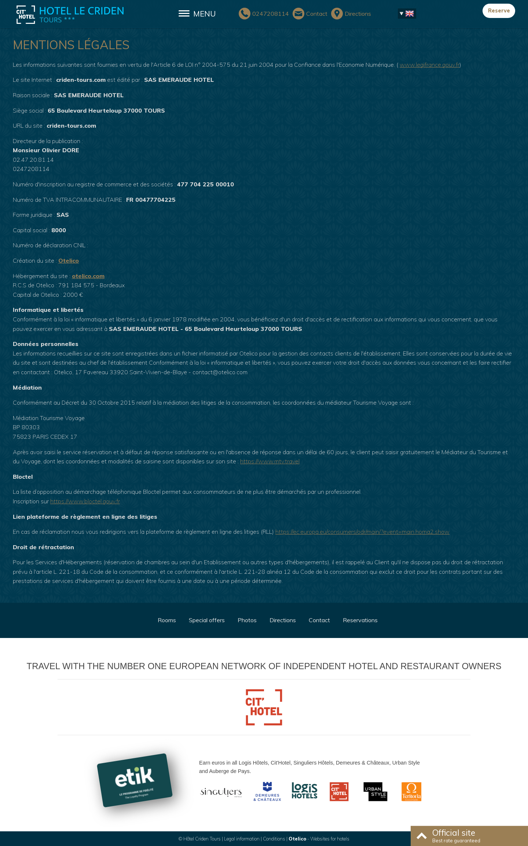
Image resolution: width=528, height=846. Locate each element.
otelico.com (88, 276)
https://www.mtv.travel (270, 461)
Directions (283, 620)
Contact (319, 620)
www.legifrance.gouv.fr (429, 64)
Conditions (274, 839)
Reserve (499, 10)
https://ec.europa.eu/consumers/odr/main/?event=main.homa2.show (362, 531)
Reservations (360, 620)
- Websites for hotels (319, 839)
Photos (247, 620)
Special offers (207, 620)
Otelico (68, 260)
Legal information (242, 839)
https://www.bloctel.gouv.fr (85, 501)
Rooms (167, 620)
